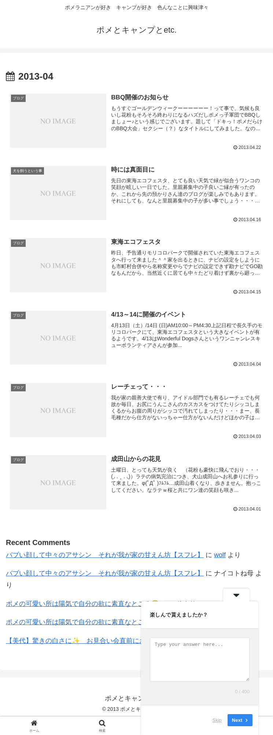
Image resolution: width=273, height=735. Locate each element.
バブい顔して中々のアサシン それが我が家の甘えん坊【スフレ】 (105, 555)
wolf (220, 555)
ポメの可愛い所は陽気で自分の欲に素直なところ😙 (82, 604)
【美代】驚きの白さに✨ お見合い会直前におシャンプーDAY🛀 (103, 641)
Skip (217, 720)
